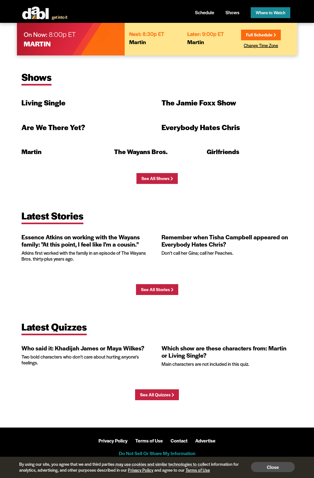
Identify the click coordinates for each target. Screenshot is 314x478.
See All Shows (157, 178)
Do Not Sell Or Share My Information (157, 453)
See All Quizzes (157, 395)
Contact (179, 440)
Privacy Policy (113, 440)
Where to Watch (270, 13)
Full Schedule (261, 35)
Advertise (205, 440)
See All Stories (157, 289)
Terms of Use (149, 440)
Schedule (204, 12)
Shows (232, 12)
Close (273, 467)
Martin (37, 43)
